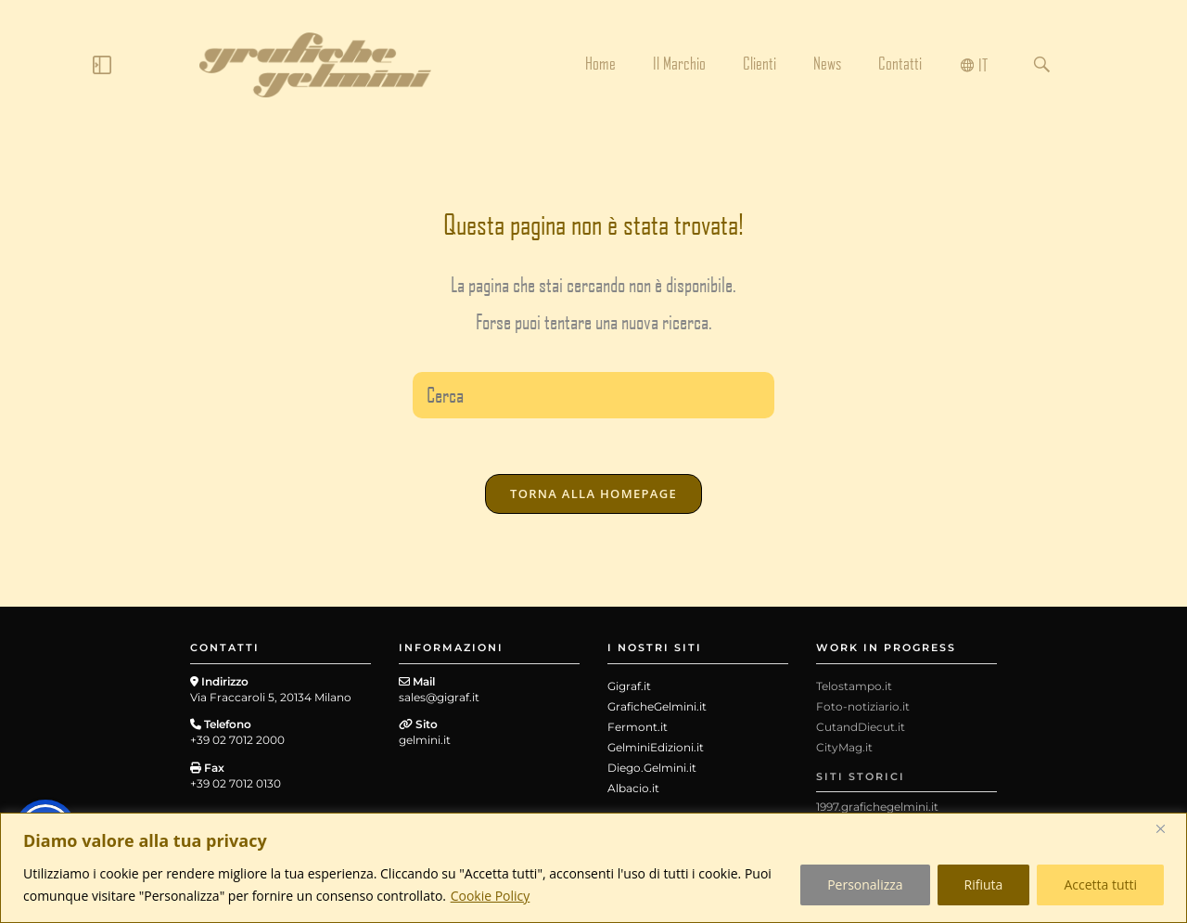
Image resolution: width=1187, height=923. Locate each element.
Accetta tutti (1100, 884)
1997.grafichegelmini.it (877, 807)
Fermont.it (637, 727)
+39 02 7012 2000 (237, 740)
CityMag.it (844, 747)
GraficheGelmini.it (657, 706)
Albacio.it (633, 788)
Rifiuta (983, 884)
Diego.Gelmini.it (651, 768)
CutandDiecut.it (860, 727)
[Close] (1167, 828)
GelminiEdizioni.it (655, 747)
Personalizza (864, 884)
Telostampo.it (854, 686)
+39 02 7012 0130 (235, 783)
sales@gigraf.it (439, 697)
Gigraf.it (629, 686)
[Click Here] (102, 68)
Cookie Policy (490, 895)
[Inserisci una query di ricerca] (593, 395)
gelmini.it (425, 740)
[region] (593, 868)
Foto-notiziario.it (863, 706)
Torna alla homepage (593, 493)
